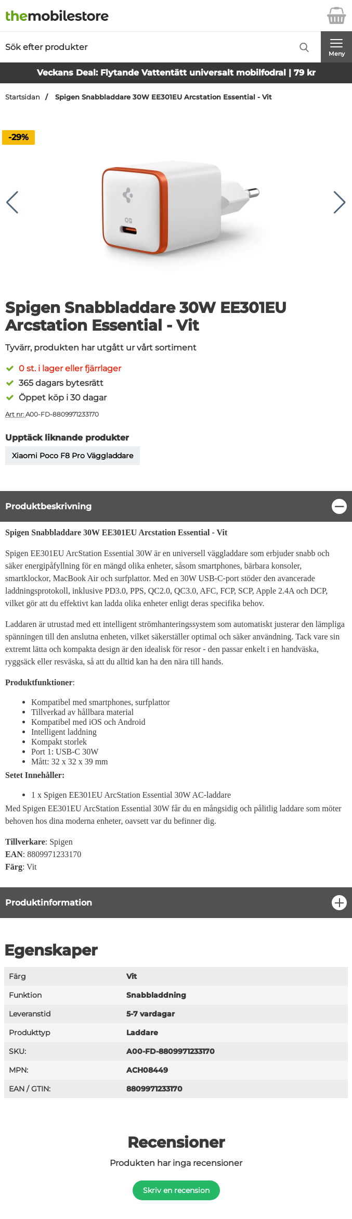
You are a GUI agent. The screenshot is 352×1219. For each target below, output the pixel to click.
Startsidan (22, 97)
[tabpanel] (176, 689)
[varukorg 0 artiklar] (336, 15)
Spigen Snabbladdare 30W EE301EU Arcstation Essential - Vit (162, 97)
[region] (176, 506)
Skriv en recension (176, 1190)
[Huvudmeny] (336, 46)
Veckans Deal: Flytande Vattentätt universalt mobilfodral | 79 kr (176, 73)
